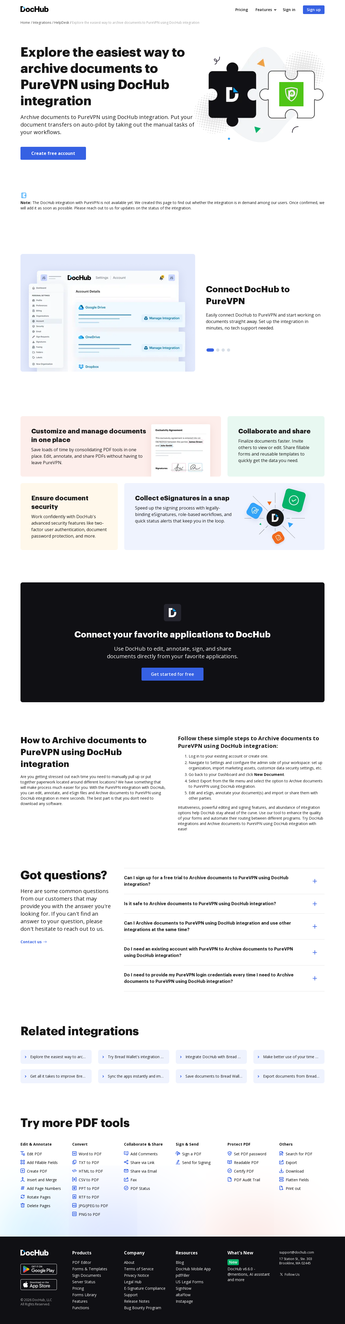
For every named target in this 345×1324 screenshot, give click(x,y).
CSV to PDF (89, 1179)
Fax (133, 1179)
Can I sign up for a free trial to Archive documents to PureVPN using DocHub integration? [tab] (220, 881)
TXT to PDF (89, 1162)
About (129, 1262)
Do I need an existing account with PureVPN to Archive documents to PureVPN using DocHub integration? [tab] (220, 952)
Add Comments (144, 1153)
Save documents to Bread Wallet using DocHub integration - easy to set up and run (216, 1076)
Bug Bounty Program (142, 1307)
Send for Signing (196, 1162)
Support (131, 1294)
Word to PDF (90, 1153)
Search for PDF (299, 1153)
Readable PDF (246, 1162)
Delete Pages (38, 1205)
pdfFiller (182, 1275)
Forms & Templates (89, 1268)
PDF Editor (81, 1262)
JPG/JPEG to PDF (93, 1205)
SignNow (183, 1288)
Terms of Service (139, 1268)
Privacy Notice (136, 1275)
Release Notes (137, 1301)
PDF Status (140, 1188)
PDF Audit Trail (247, 1179)
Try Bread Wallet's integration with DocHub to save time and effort (138, 1056)
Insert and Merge (42, 1179)
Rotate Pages (39, 1197)
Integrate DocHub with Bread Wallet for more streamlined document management (216, 1056)
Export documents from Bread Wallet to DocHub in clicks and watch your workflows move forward (294, 1076)
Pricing (241, 9)
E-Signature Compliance (144, 1288)
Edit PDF (34, 1153)
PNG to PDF (89, 1214)
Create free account (53, 153)
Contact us (31, 941)
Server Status (83, 1281)
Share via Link (142, 1162)
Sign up (314, 9)
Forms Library (84, 1294)
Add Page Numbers (44, 1188)
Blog (180, 1262)
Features (264, 9)
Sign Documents (86, 1275)
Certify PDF (244, 1171)
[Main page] (34, 10)
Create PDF (37, 1171)
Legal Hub (133, 1281)
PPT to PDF (89, 1188)
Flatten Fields (297, 1179)
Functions (80, 1307)
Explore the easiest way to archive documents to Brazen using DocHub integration (61, 1056)
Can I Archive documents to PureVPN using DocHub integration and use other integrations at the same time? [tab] (220, 926)
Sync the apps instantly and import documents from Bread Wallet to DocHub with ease (138, 1076)
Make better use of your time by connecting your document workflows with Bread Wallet (294, 1056)
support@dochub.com (296, 1252)
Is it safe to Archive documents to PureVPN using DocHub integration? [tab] (220, 903)
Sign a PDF (191, 1153)
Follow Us (292, 1274)
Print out (293, 1188)
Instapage (184, 1301)
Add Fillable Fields (42, 1162)
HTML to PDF (91, 1171)
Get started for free (172, 674)
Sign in (289, 9)
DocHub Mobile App (193, 1268)
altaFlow (183, 1294)
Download (295, 1171)
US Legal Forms (189, 1281)
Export (291, 1162)
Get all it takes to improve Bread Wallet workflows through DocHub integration (61, 1076)
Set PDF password (250, 1153)
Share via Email (143, 1171)
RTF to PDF (89, 1197)
